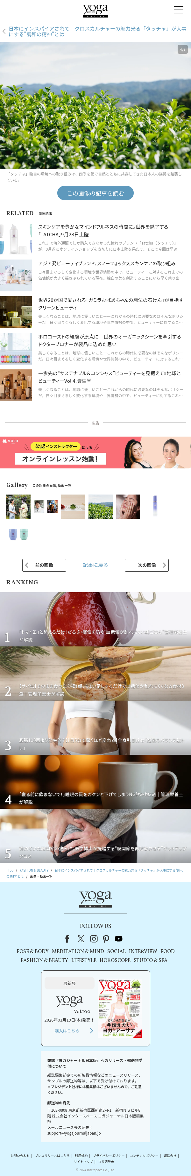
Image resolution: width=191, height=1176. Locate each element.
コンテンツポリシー (144, 1155)
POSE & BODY (33, 951)
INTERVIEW (143, 951)
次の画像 (147, 565)
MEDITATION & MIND (78, 951)
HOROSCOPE (115, 960)
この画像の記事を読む (95, 193)
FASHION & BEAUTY (44, 960)
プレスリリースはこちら (52, 1155)
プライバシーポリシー (109, 1155)
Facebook (69, 939)
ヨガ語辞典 (106, 1161)
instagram (94, 939)
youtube (119, 939)
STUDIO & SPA (150, 960)
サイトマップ (83, 1161)
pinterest (106, 939)
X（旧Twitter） (81, 939)
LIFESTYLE (83, 960)
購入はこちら (67, 1031)
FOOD (167, 951)
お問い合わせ (20, 1155)
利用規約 (81, 1155)
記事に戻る (95, 564)
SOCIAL (116, 951)
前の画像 (44, 565)
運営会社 (170, 1155)
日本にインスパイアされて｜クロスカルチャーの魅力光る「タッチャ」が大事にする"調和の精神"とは (98, 31)
